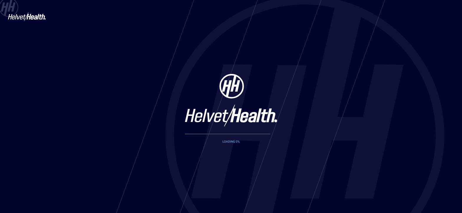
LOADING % (231, 141)
